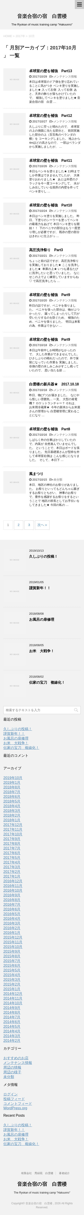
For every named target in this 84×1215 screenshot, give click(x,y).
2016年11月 (12, 886)
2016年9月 (12, 895)
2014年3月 (12, 1036)
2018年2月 (12, 815)
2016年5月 (12, 914)
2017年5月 (12, 858)
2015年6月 (12, 965)
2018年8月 (12, 787)
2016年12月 (12, 881)
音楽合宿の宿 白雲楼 (42, 16)
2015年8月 (12, 956)
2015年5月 (12, 970)
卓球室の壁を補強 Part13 (50, 71)
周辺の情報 (12, 1067)
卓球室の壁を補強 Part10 (50, 205)
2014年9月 (12, 1008)
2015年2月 (12, 984)
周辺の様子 (12, 1072)
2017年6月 (12, 853)
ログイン (10, 1094)
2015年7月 (12, 961)
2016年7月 (12, 904)
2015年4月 (12, 975)
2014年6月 (12, 1022)
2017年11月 (12, 829)
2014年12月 (12, 994)
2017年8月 (12, 843)
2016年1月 (12, 933)
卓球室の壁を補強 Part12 (50, 116)
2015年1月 (12, 989)
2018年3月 (12, 811)
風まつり (36, 474)
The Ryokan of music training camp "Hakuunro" (42, 1192)
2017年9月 (12, 839)
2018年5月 (12, 801)
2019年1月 (12, 782)
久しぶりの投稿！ (43, 556)
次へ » (42, 525)
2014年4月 (12, 1031)
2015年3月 (12, 980)
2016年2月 (12, 928)
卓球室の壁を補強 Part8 (49, 429)
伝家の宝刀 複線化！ (47, 682)
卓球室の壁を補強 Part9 (49, 295)
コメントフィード (17, 1104)
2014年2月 (12, 1041)
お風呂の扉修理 (41, 619)
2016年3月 (12, 923)
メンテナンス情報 (65, 76)
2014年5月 (12, 1026)
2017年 (20, 36)
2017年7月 (12, 848)
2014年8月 (12, 1012)
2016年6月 (12, 909)
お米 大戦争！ (41, 651)
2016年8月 (12, 900)
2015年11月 (12, 942)
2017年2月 (12, 872)
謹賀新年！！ (40, 588)
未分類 (58, 479)
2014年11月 (12, 998)
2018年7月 (12, 792)
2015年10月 (12, 947)
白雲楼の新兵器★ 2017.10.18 (54, 384)
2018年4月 (12, 806)
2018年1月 (12, 820)
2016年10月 (12, 890)
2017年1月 (12, 876)
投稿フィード (14, 1099)
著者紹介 (64, 1173)
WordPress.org (15, 1108)
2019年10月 (12, 778)
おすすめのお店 (15, 1058)
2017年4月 (12, 862)
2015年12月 (12, 937)
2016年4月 (12, 919)
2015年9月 (12, 951)
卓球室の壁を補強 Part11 (50, 160)
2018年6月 (12, 797)
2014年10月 (12, 1003)
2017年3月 (12, 867)
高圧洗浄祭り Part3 (46, 250)
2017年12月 (12, 825)
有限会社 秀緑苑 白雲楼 (37, 1173)
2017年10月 (12, 834)
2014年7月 (12, 1017)
